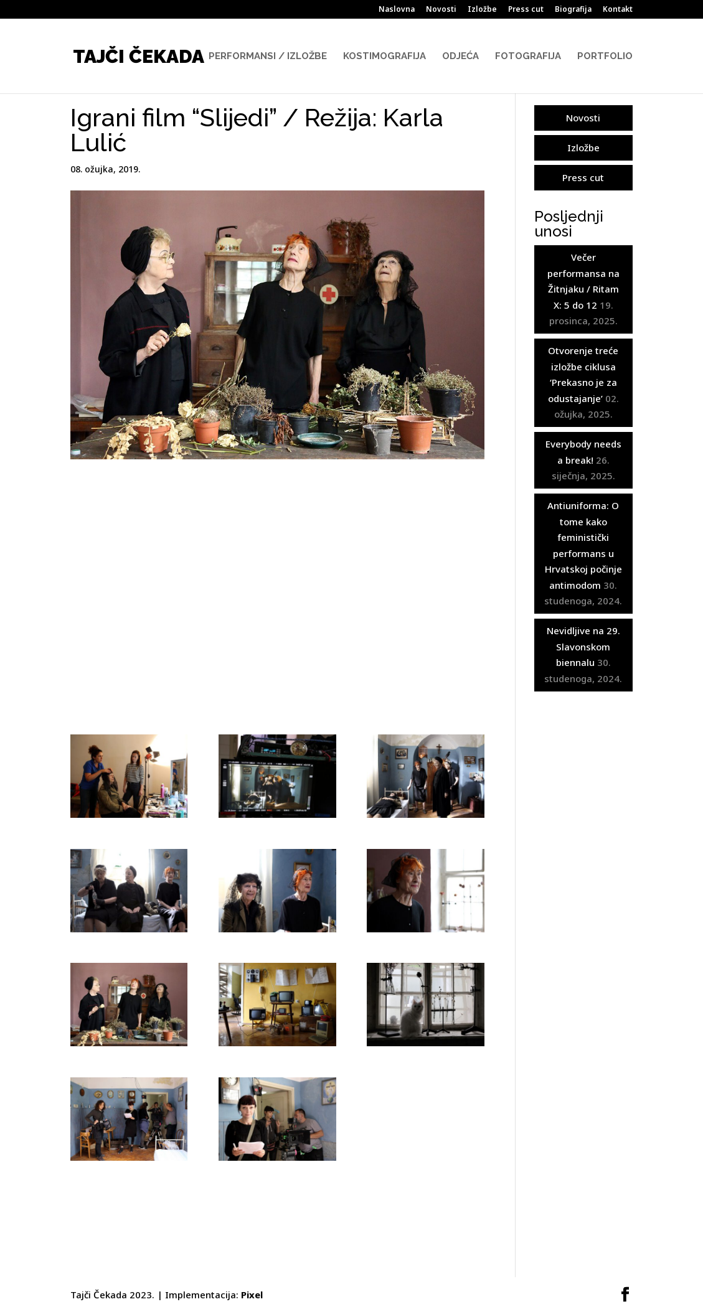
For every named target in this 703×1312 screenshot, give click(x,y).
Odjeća (460, 57)
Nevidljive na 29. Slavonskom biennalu (583, 646)
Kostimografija (384, 57)
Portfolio (605, 57)
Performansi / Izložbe (268, 57)
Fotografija (528, 57)
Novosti (441, 10)
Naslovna (397, 10)
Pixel (252, 1294)
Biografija (573, 10)
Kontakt (618, 10)
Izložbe (482, 10)
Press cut (526, 10)
